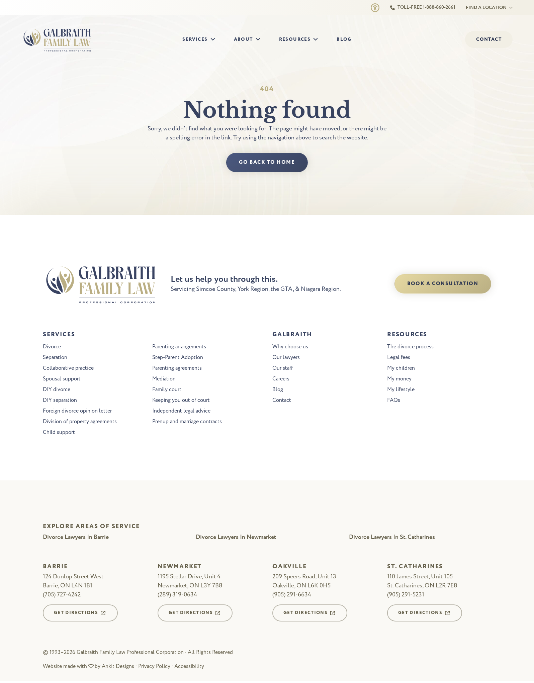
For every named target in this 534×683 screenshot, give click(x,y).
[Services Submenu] (215, 39)
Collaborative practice (68, 369)
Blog (344, 39)
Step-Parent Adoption (177, 358)
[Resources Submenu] (317, 39)
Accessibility (189, 667)
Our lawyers (286, 358)
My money (399, 379)
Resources (295, 39)
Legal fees (398, 358)
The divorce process (410, 347)
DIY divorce (56, 390)
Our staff (282, 369)
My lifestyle (401, 390)
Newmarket (180, 568)
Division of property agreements (80, 422)
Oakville (289, 568)
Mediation (164, 379)
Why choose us (290, 347)
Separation (55, 358)
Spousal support (62, 379)
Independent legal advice (181, 412)
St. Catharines (415, 568)
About (243, 39)
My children (401, 369)
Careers (280, 379)
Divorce (52, 347)
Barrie (55, 568)
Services (194, 39)
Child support (59, 433)
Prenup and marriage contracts (187, 422)
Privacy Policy (154, 667)
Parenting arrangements (179, 347)
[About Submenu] (260, 39)
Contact (281, 401)
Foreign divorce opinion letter (77, 412)
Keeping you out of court (181, 401)
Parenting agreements (177, 369)
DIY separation (60, 401)
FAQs (393, 401)
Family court (166, 390)
